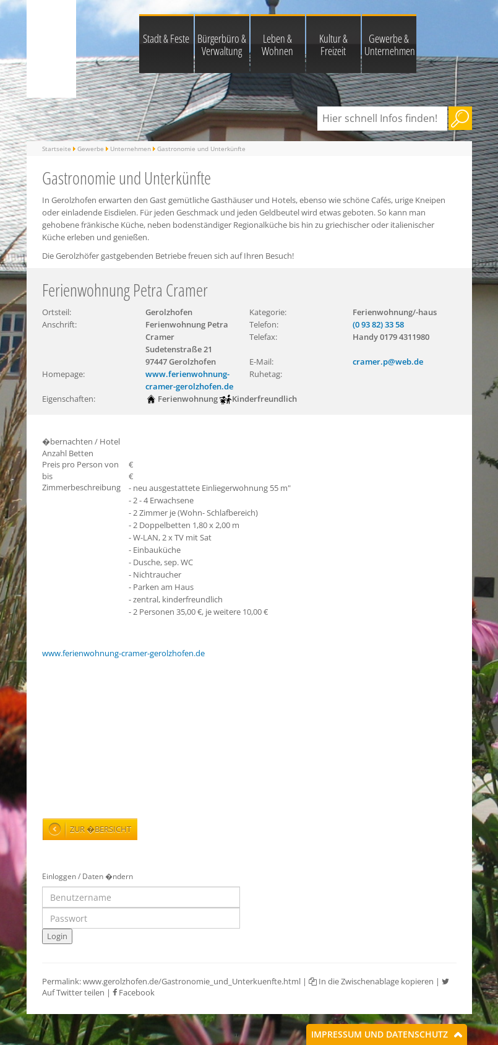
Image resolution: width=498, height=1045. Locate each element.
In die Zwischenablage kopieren (371, 981)
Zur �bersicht (100, 829)
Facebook (134, 992)
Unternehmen (130, 148)
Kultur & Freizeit (333, 44)
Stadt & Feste (166, 38)
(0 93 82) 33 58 (378, 324)
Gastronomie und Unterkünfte (201, 148)
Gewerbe (90, 148)
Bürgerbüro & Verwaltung (221, 44)
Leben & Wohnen (277, 44)
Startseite (56, 148)
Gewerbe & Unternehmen (389, 44)
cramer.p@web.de (388, 361)
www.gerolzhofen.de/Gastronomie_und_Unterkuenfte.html (192, 981)
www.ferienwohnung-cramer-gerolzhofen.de (123, 653)
